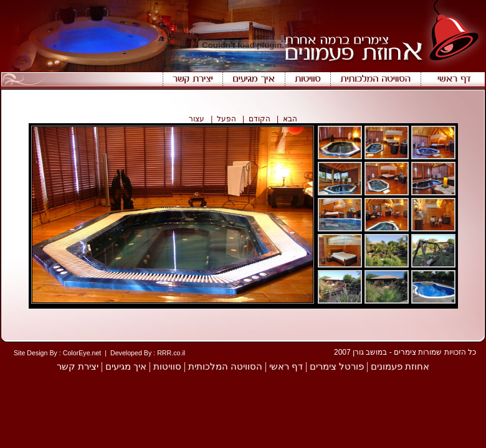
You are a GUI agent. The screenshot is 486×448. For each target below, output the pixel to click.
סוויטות (167, 366)
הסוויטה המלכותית (225, 366)
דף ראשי (286, 366)
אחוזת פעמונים (400, 366)
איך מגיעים (125, 366)
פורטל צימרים (337, 366)
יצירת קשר (77, 366)
